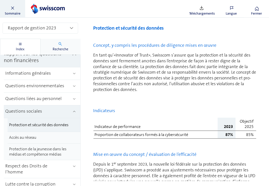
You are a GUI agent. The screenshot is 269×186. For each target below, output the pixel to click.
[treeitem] (40, 57)
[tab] (20, 47)
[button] (12, 9)
